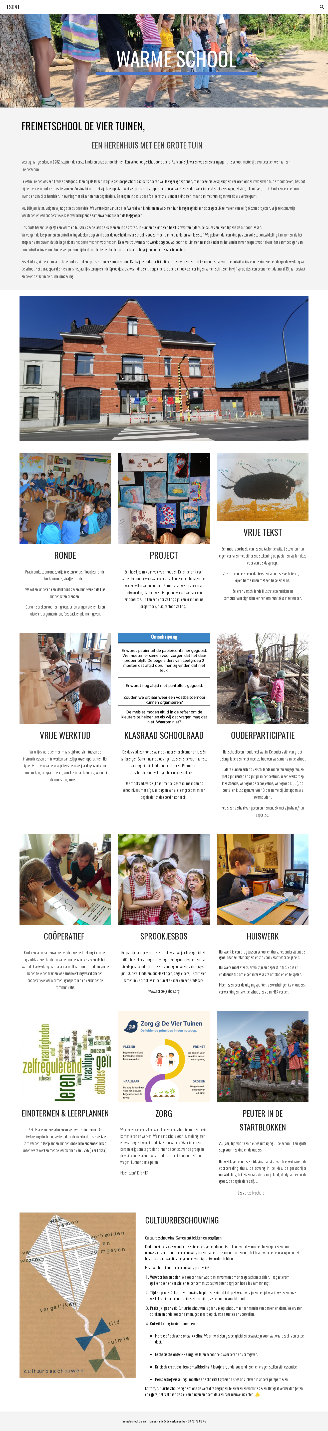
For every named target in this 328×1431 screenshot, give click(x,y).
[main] (176, 60)
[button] (322, 7)
